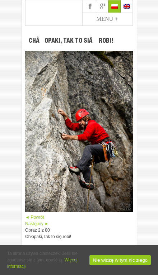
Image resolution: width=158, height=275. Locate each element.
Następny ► (37, 223)
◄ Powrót (34, 217)
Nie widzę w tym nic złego (120, 260)
